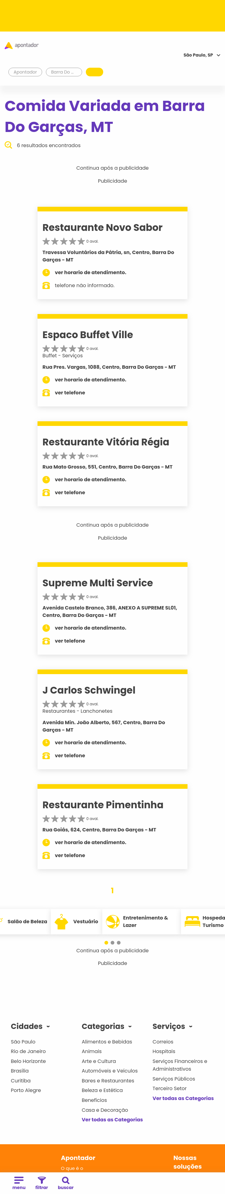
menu (18, 1184)
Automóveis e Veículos (110, 1070)
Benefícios (94, 1100)
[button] (106, 943)
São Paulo (23, 1041)
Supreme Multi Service (97, 583)
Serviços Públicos (173, 1078)
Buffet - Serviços (62, 355)
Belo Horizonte (28, 1061)
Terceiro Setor (169, 1088)
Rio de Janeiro (28, 1051)
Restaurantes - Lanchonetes (77, 711)
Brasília (20, 1070)
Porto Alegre (26, 1090)
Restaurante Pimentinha (102, 805)
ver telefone (70, 392)
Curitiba (21, 1080)
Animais (92, 1051)
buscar (66, 1184)
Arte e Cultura (99, 1061)
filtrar (41, 1184)
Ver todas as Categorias (112, 1119)
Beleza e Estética (102, 1090)
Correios (162, 1041)
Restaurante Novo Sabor (102, 227)
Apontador (25, 72)
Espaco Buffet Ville (87, 335)
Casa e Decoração (105, 1110)
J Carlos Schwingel (88, 690)
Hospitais (163, 1051)
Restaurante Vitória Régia (105, 442)
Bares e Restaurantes (108, 1080)
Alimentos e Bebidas (107, 1041)
